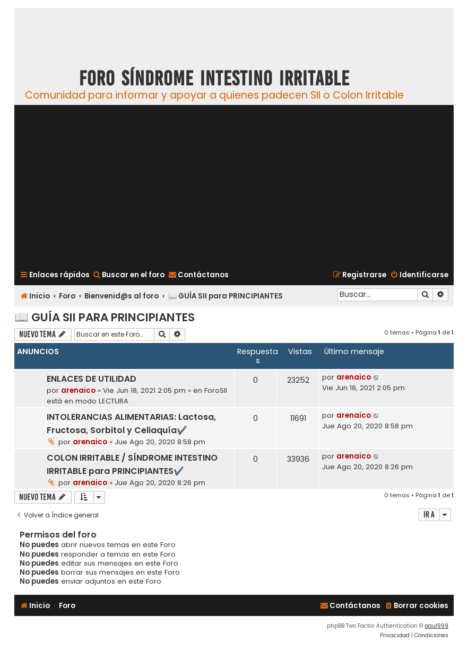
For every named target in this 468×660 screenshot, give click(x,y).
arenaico (78, 390)
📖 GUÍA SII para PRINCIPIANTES (104, 317)
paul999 (436, 626)
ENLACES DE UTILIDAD (91, 379)
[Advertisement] (234, 186)
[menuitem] (128, 275)
